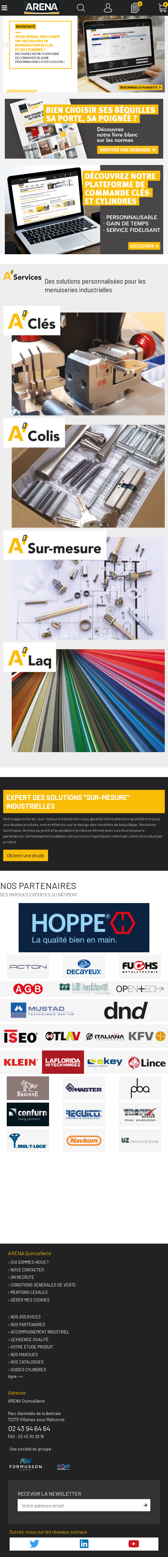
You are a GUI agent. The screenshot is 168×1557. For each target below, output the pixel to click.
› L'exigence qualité (28, 1339)
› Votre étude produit (30, 1346)
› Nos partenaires (26, 1324)
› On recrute (21, 1277)
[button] (7, 45)
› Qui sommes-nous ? (28, 1262)
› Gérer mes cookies (29, 1299)
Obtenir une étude (25, 855)
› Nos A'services (24, 1316)
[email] (79, 1505)
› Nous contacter (26, 1269)
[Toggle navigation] (4, 8)
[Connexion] (107, 8)
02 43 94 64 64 (29, 1428)
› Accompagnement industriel (38, 1331)
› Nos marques (23, 1354)
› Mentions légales (28, 1292)
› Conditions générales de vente (42, 1284)
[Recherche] (81, 7)
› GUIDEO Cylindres (27, 1369)
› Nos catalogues (26, 1361)
